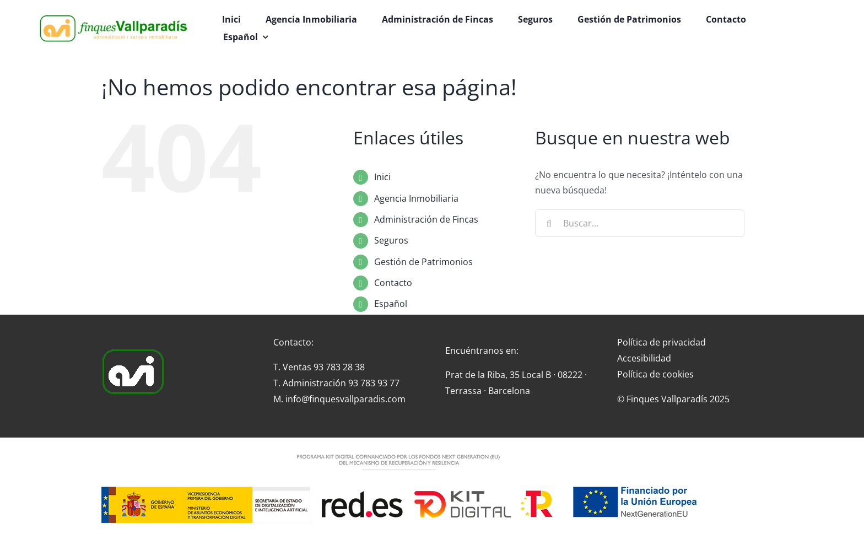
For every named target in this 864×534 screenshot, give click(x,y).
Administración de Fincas (426, 219)
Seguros (391, 240)
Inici (382, 177)
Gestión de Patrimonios (423, 262)
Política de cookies (655, 374)
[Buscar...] (639, 223)
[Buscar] (549, 223)
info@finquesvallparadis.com (345, 399)
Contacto (393, 283)
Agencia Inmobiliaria (416, 198)
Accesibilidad (644, 358)
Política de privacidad (661, 342)
